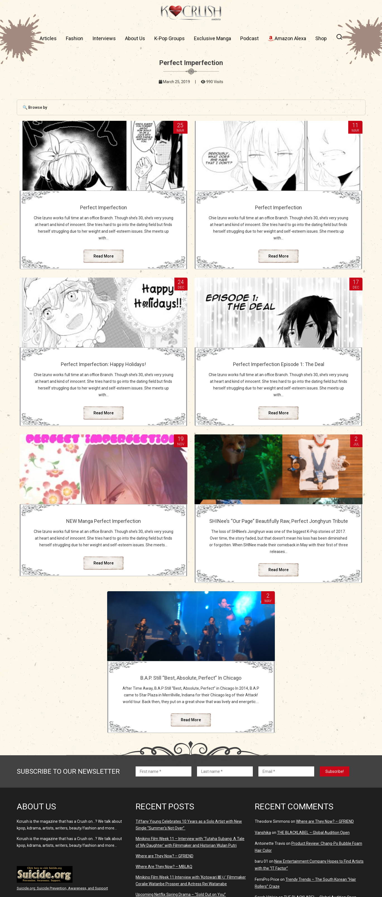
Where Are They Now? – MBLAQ (164, 774)
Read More (73, 269)
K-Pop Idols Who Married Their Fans (303, 845)
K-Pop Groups (169, 38)
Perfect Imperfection (73, 207)
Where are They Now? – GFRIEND (164, 764)
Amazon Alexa (287, 38)
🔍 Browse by (35, 107)
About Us (135, 38)
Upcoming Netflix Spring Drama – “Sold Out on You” (181, 802)
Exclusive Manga (212, 38)
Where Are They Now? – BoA (161, 813)
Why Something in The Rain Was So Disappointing (317, 834)
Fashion (74, 38)
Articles (48, 38)
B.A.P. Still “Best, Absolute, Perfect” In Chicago (191, 562)
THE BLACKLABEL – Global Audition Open (313, 740)
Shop (321, 38)
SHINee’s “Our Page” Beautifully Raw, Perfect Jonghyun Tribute (308, 386)
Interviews (104, 38)
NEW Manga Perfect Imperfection (190, 383)
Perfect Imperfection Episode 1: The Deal (73, 386)
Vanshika (263, 740)
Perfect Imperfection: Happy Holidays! (308, 210)
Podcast (249, 38)
